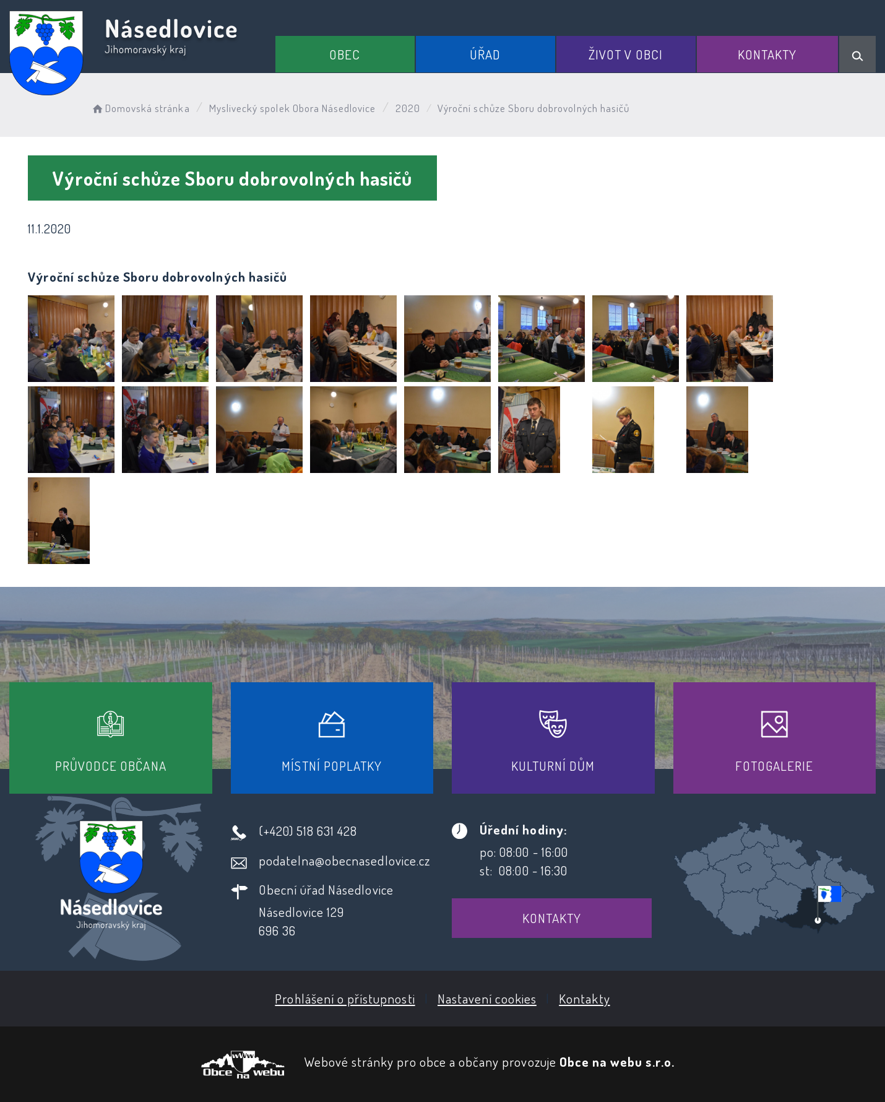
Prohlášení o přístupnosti (345, 998)
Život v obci (626, 54)
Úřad (485, 54)
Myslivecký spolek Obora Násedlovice (292, 108)
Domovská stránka (140, 108)
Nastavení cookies (487, 998)
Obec (344, 54)
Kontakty (767, 54)
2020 (407, 108)
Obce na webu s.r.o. (617, 1061)
